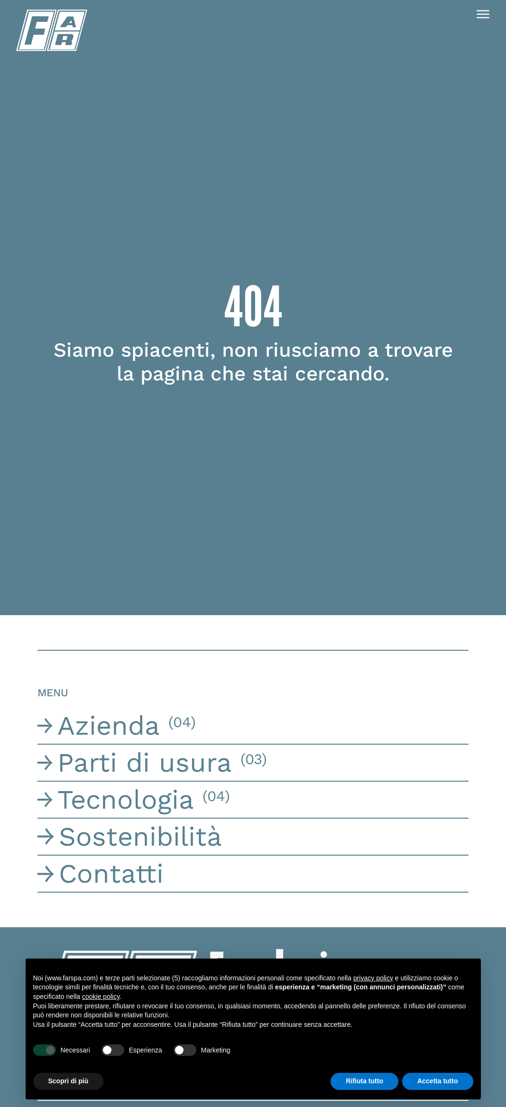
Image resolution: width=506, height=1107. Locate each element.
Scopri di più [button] (68, 1081)
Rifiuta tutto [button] (364, 1081)
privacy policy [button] (373, 978)
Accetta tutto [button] (437, 1081)
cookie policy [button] (101, 996)
